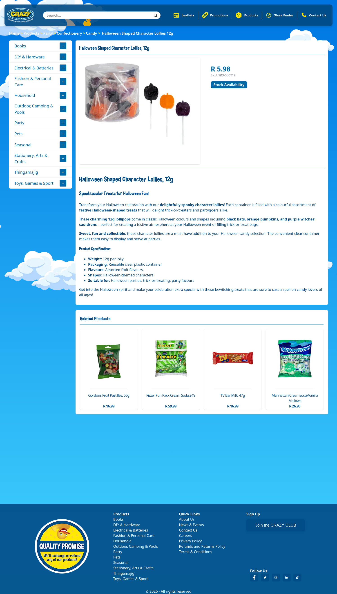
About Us (186, 519)
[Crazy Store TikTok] (297, 577)
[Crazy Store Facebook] (254, 577)
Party (48, 33)
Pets (18, 133)
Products (32, 33)
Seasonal (22, 144)
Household (24, 95)
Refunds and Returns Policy (202, 546)
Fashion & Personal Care (32, 81)
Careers (185, 535)
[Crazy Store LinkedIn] (287, 577)
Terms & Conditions (195, 551)
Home (14, 33)
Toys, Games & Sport (34, 183)
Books (20, 46)
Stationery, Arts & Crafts (30, 158)
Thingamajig (26, 172)
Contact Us (188, 530)
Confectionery (69, 33)
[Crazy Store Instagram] (276, 577)
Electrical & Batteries (34, 68)
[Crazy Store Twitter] (265, 577)
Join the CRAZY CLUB (275, 525)
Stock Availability (229, 84)
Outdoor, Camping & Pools (33, 109)
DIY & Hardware (29, 57)
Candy (91, 33)
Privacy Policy (190, 540)
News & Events (191, 524)
